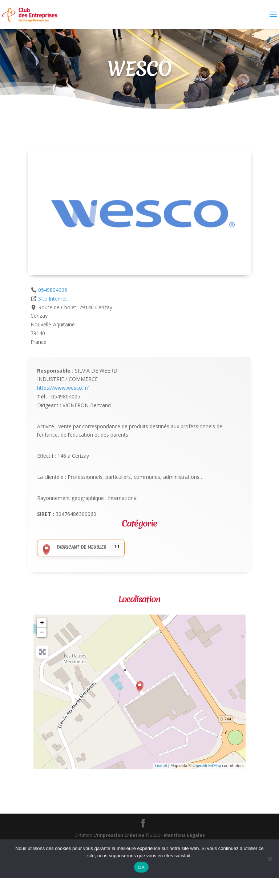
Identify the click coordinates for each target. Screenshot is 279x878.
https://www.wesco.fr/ (63, 387)
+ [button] (42, 623)
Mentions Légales (184, 835)
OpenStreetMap (207, 765)
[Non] (270, 858)
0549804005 (52, 289)
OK (141, 867)
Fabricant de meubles (72, 547)
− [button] (42, 632)
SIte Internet (52, 298)
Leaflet (161, 765)
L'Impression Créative (118, 835)
